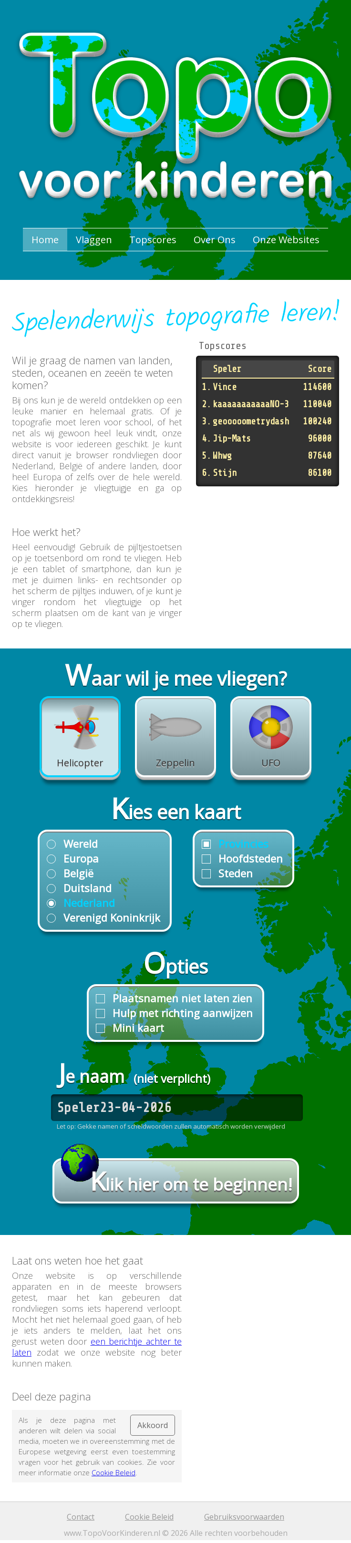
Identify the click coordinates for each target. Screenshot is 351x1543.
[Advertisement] (267, 555)
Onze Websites (286, 239)
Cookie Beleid (113, 1472)
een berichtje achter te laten (97, 1347)
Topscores (152, 239)
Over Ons (215, 239)
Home (45, 239)
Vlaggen (94, 239)
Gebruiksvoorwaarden (244, 1517)
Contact (80, 1517)
